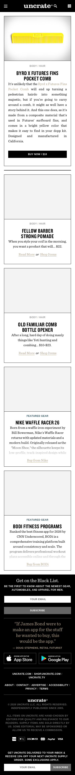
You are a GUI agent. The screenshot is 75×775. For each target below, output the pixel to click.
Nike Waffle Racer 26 (38, 422)
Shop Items (48, 254)
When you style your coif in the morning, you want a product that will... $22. (37, 243)
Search (55, 6)
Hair (42, 66)
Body (33, 66)
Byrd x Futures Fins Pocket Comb (37, 76)
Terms (43, 688)
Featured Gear (37, 416)
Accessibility (58, 685)
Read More (27, 254)
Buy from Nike (37, 460)
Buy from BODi (38, 564)
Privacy (31, 688)
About (9, 685)
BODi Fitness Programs (37, 526)
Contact (22, 685)
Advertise (38, 685)
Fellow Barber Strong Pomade (37, 233)
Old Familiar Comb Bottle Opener (37, 327)
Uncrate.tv (37, 677)
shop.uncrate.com (47, 674)
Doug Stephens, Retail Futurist (39, 648)
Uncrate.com (21, 674)
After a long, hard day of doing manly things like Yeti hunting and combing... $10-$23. (37, 340)
